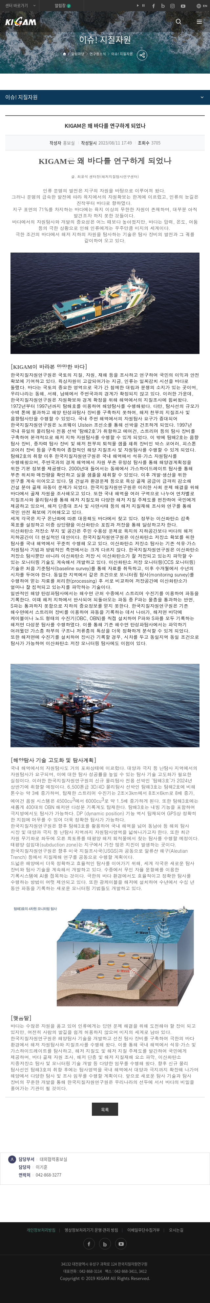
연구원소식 (98, 53)
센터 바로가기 (16, 6)
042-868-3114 (90, 1271)
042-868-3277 (48, 1175)
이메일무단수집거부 (143, 1230)
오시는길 (176, 1230)
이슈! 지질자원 (122, 53)
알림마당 (77, 53)
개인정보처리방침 (41, 1230)
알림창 (63, 6)
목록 (105, 1109)
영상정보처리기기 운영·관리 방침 (91, 1230)
